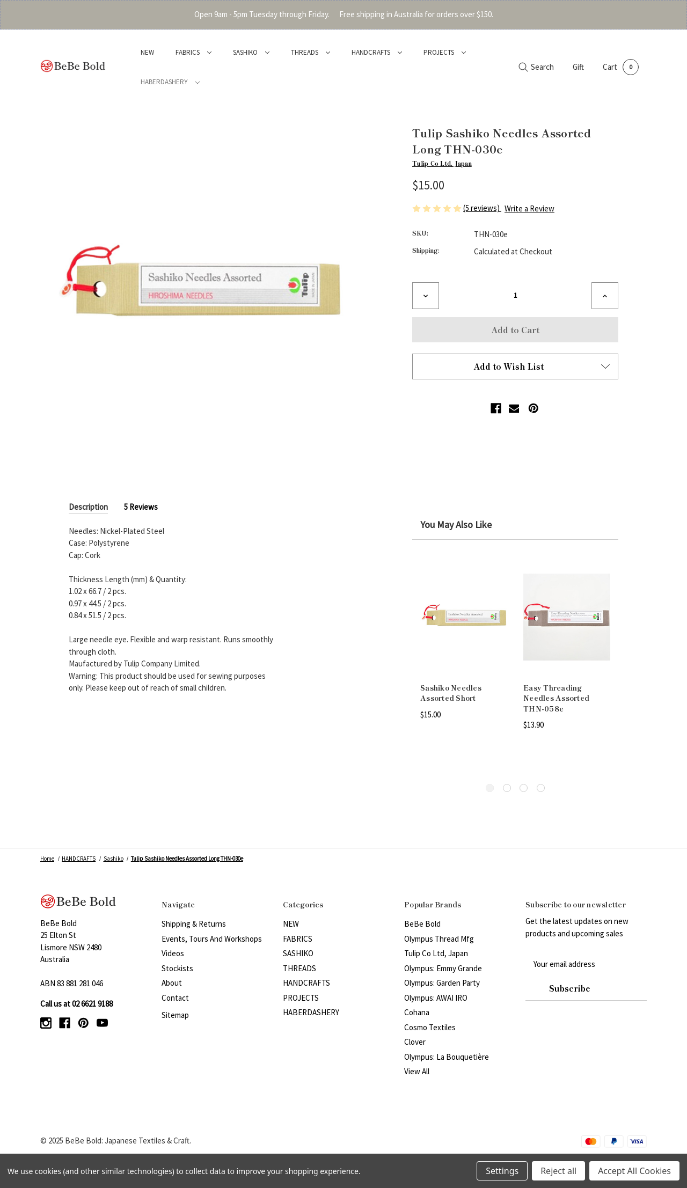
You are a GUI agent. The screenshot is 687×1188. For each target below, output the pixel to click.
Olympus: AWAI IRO (435, 998)
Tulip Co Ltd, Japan (436, 953)
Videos (173, 953)
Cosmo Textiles (430, 1027)
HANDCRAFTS (377, 52)
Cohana (416, 1012)
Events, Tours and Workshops (212, 939)
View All (416, 1071)
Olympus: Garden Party (442, 983)
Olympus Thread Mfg (439, 939)
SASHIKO (251, 52)
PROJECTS (444, 52)
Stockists (177, 968)
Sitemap (175, 1015)
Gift (578, 67)
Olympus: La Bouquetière (446, 1057)
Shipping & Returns (194, 924)
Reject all (558, 1171)
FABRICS (193, 52)
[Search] (536, 67)
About (172, 983)
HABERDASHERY (170, 81)
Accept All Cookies (634, 1171)
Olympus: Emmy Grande (443, 968)
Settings (502, 1171)
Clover (415, 1042)
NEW (147, 52)
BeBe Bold (422, 924)
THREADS (310, 52)
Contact (175, 998)
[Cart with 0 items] (621, 67)
